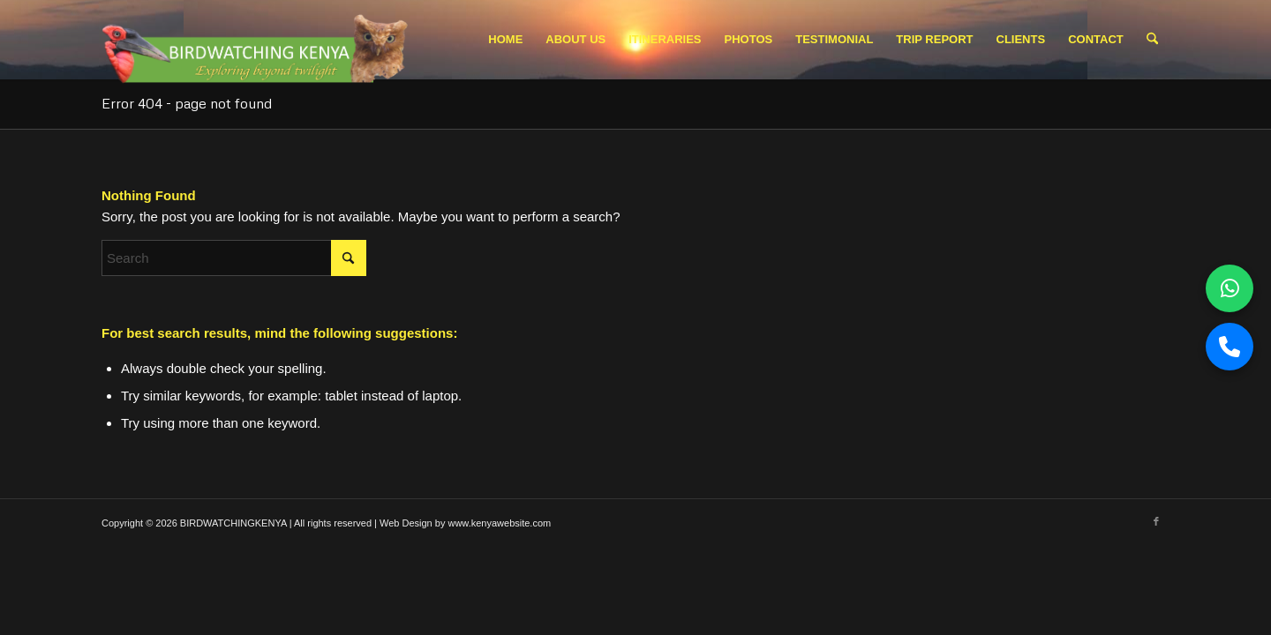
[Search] (1152, 39)
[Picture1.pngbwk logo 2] (257, 44)
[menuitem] (505, 39)
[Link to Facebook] (1156, 521)
